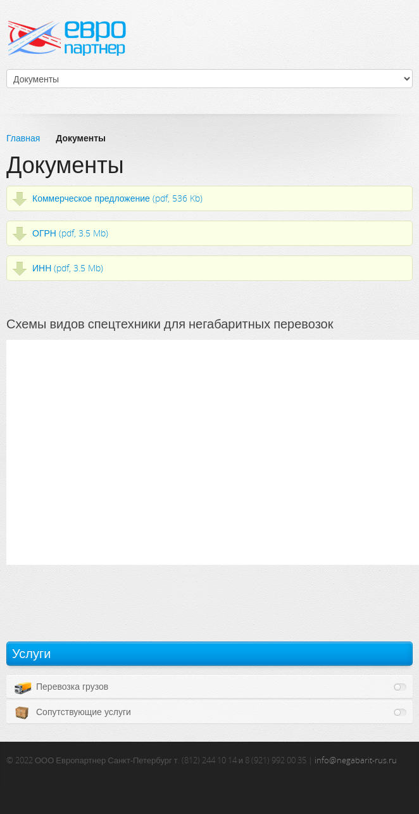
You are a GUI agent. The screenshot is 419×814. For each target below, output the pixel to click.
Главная (23, 138)
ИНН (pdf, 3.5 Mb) (67, 268)
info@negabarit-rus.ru (356, 760)
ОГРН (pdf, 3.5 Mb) (70, 233)
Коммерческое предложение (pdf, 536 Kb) (117, 198)
